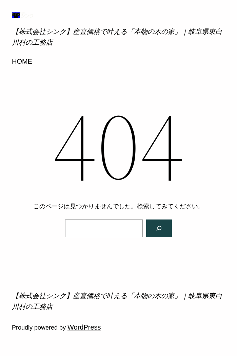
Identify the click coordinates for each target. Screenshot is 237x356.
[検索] (159, 228)
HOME (22, 61)
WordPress (84, 327)
